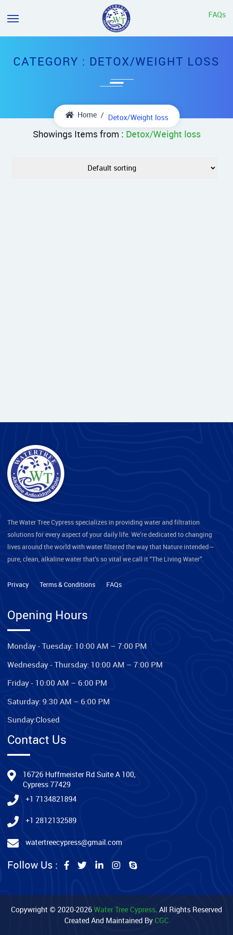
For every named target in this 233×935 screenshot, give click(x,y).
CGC (162, 920)
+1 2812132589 (51, 820)
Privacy (18, 584)
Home (81, 115)
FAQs (217, 15)
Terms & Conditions (67, 584)
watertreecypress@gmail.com (74, 842)
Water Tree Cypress (124, 910)
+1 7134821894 (51, 799)
